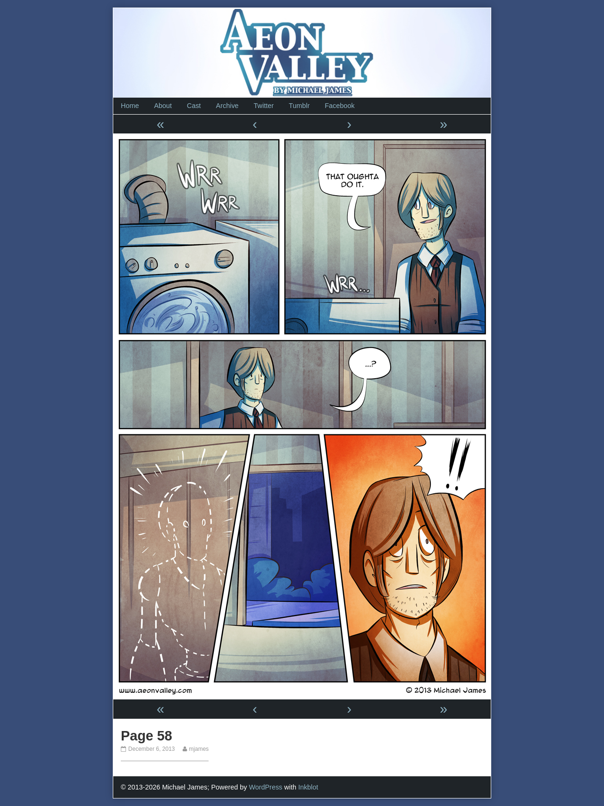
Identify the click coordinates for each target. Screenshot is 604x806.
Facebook (339, 105)
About (163, 105)
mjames (198, 749)
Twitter (264, 105)
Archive (227, 105)
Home (130, 105)
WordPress (265, 787)
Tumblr (299, 105)
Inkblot (308, 787)
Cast (194, 105)
